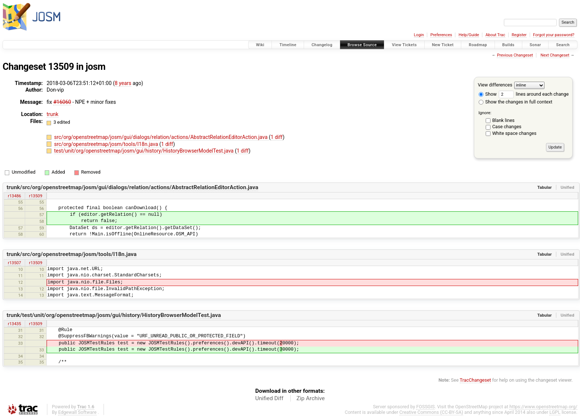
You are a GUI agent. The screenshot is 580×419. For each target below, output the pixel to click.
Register (519, 35)
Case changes (507, 126)
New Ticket (443, 44)
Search (563, 44)
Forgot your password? (553, 35)
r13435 (14, 323)
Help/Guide (469, 35)
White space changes (514, 133)
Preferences (441, 35)
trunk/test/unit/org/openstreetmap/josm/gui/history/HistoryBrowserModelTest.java (114, 315)
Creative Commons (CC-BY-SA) (431, 412)
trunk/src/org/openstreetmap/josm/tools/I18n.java (72, 254)
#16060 (62, 102)
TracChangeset (475, 380)
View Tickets (404, 44)
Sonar (535, 44)
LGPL (554, 412)
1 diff (277, 137)
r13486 (14, 195)
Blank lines (503, 120)
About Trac (495, 35)
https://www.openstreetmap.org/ (543, 406)
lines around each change (534, 94)
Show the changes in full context (515, 102)
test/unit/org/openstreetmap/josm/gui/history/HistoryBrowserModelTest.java (144, 151)
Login (419, 35)
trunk (52, 114)
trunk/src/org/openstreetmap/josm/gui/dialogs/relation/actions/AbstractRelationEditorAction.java (132, 187)
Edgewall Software (77, 412)
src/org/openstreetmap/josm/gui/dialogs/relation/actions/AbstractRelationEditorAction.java (161, 137)
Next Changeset (554, 55)
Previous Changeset (515, 55)
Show (488, 94)
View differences (495, 85)
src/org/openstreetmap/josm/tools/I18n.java (106, 144)
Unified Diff (269, 398)
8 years (123, 83)
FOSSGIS (425, 406)
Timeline (287, 44)
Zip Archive (311, 398)
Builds (508, 44)
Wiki (260, 44)
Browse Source (362, 44)
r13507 (14, 262)
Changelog (321, 44)
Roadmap (478, 44)
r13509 (36, 195)
